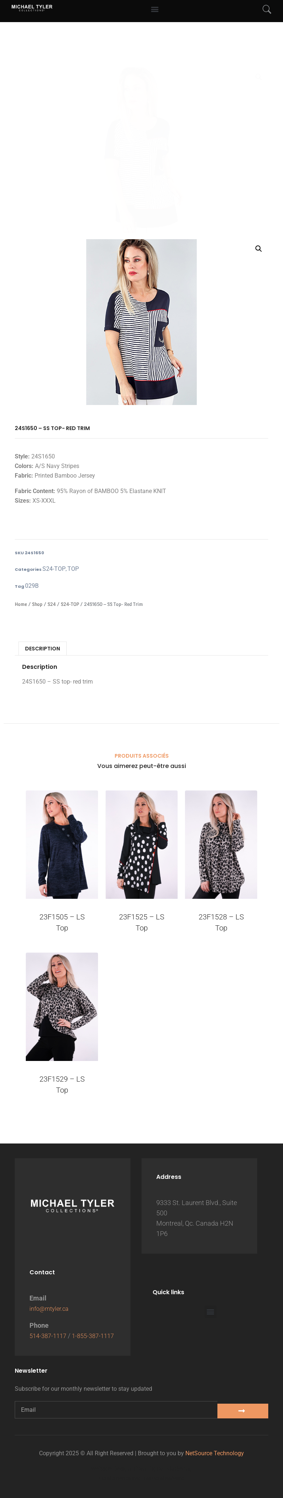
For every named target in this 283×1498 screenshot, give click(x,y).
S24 (52, 604)
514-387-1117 (49, 1325)
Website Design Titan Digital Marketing (141, 1468)
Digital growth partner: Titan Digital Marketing (141, 1478)
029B (32, 585)
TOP (73, 568)
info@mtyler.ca (51, 1298)
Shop (37, 604)
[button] (258, 77)
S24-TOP (54, 568)
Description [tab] (42, 648)
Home (21, 604)
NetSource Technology (214, 1453)
